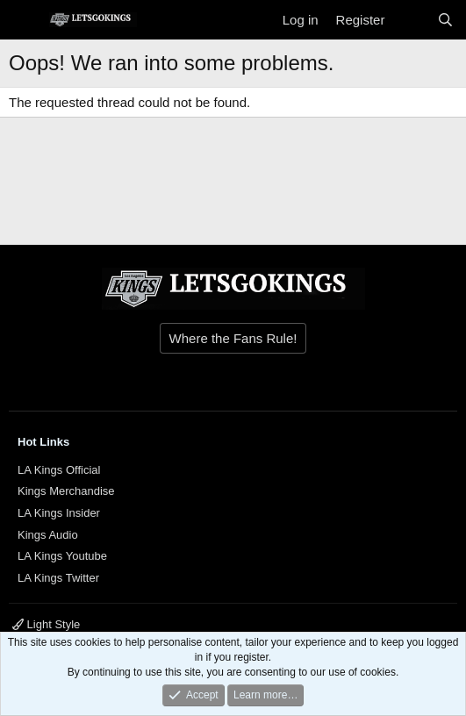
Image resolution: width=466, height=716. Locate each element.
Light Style (46, 624)
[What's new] (410, 20)
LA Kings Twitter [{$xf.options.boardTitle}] (58, 577)
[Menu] (24, 20)
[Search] (445, 20)
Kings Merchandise (66, 491)
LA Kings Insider (59, 512)
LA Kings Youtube (62, 555)
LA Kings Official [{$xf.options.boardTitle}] (59, 469)
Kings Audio (48, 534)
